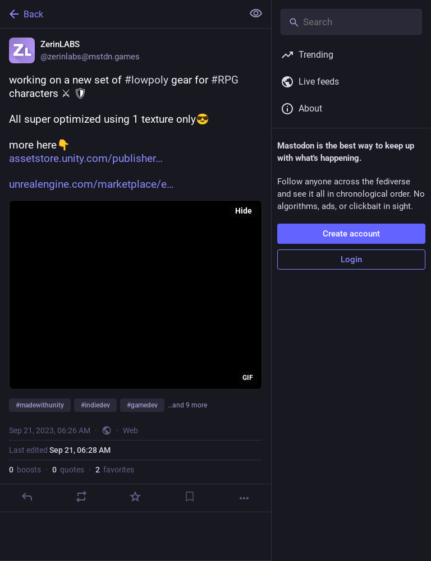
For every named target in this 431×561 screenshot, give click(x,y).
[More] (244, 498)
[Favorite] (135, 496)
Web (130, 430)
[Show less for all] (256, 13)
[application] (135, 295)
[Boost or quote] (81, 496)
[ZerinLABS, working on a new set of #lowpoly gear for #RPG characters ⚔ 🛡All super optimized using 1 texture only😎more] (135, 270)
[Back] (120, 14)
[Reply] (27, 496)
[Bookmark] (189, 496)
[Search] (351, 22)
